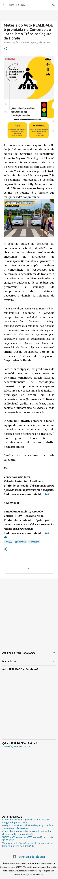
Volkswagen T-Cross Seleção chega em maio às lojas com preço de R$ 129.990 (27, 844)
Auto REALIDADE (18, 5)
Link (46, 494)
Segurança (20, 542)
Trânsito (34, 542)
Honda (8, 542)
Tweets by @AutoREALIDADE (18, 746)
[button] (5, 49)
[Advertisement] (29, 612)
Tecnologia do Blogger (29, 856)
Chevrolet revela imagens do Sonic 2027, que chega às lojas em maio (26, 821)
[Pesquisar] (54, 5)
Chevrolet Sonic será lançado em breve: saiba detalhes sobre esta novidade (26, 833)
